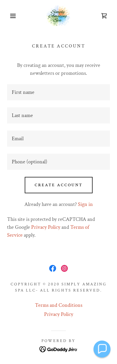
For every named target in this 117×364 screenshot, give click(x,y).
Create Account (59, 185)
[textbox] (58, 92)
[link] (58, 16)
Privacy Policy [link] (45, 227)
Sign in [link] (85, 204)
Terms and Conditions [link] (58, 305)
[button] (9, 16)
